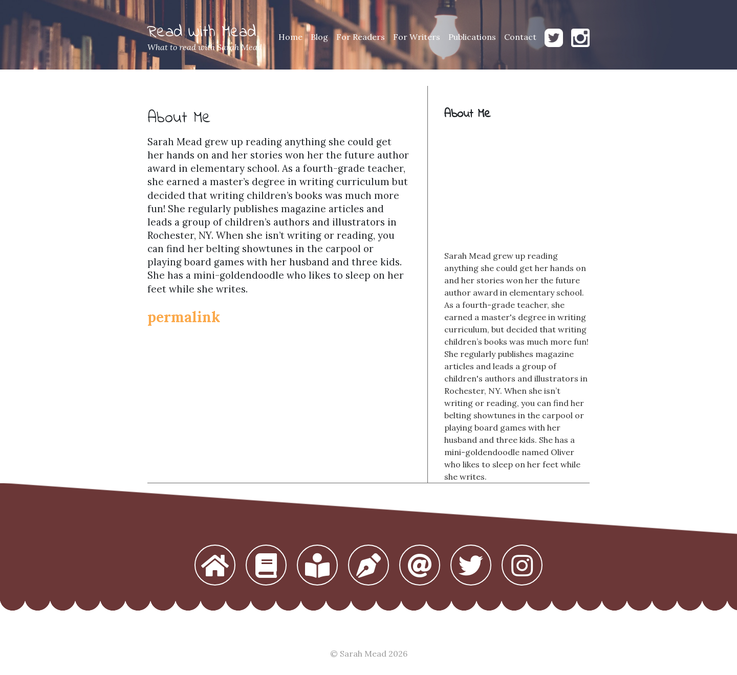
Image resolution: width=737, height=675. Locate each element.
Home (290, 37)
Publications (472, 37)
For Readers (360, 37)
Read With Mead (201, 32)
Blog (319, 37)
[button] (215, 566)
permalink (183, 317)
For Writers (416, 37)
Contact (520, 37)
